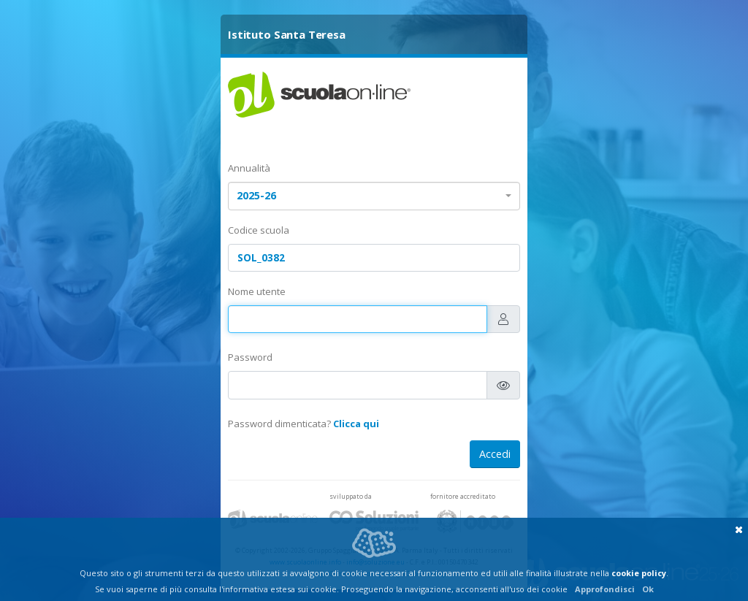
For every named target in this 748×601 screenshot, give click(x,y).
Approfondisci (605, 588)
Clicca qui (356, 423)
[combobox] (374, 196)
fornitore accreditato (462, 496)
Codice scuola (258, 230)
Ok (648, 588)
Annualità (249, 168)
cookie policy (638, 572)
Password (250, 357)
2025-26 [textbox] (256, 195)
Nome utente (257, 291)
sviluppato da (350, 496)
